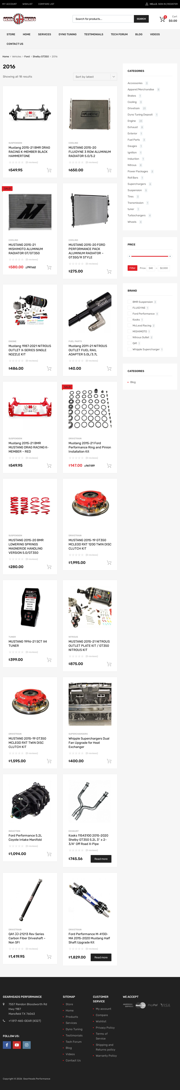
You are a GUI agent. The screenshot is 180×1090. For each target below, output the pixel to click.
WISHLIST (27, 4)
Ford (27, 56)
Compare (102, 1015)
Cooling (73, 143)
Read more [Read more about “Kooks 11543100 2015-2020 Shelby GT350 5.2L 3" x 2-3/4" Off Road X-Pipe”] (101, 858)
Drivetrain (75, 438)
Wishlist (101, 1021)
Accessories (135, 83)
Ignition (132, 152)
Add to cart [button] (49, 170)
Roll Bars (133, 177)
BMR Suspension (143, 301)
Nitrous (73, 637)
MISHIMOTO (140, 331)
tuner (12, 637)
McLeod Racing (142, 325)
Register (172, 4)
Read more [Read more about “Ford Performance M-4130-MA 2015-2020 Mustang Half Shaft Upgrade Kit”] (101, 957)
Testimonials (93, 34)
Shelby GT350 (41, 56)
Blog (138, 34)
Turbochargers (137, 215)
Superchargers (78, 734)
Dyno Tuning (68, 34)
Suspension (15, 143)
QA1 (135, 343)
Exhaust (74, 831)
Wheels (132, 221)
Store (11, 34)
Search (141, 19)
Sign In (162, 4)
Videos (155, 34)
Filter (132, 268)
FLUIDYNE (139, 307)
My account (103, 1009)
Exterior (132, 133)
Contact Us (15, 44)
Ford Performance (144, 313)
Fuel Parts (75, 341)
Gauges (132, 145)
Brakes (132, 95)
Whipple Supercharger (146, 349)
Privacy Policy (105, 1027)
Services (44, 34)
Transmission (135, 202)
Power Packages (138, 171)
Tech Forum (119, 34)
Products (72, 1017)
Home (26, 34)
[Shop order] (95, 76)
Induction (14, 831)
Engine (12, 341)
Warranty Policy (106, 1055)
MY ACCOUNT (9, 4)
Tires (131, 196)
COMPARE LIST (46, 4)
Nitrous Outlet (141, 337)
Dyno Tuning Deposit (140, 114)
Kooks (136, 319)
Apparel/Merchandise (141, 89)
